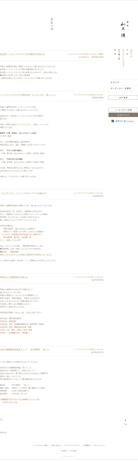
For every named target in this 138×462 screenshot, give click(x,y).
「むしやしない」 (26, 124)
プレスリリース (99, 445)
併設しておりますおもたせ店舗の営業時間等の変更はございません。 (26, 255)
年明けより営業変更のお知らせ (14, 277)
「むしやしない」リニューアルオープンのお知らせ (23, 193)
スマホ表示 (73, 451)
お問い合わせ (56, 445)
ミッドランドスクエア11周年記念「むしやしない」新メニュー (28, 95)
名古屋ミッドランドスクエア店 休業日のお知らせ (22, 54)
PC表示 (63, 451)
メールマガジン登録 (40, 445)
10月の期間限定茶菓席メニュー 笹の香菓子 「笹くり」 (25, 350)
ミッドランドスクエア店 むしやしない (82, 54)
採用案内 (87, 445)
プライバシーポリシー (72, 445)
